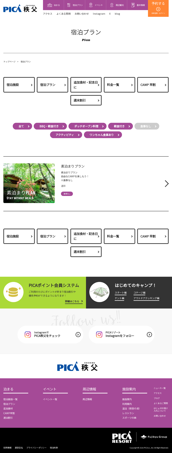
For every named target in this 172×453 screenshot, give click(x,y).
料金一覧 (113, 84)
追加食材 (8, 408)
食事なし (145, 126)
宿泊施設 (13, 84)
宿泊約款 (54, 447)
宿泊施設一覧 (10, 399)
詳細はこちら (72, 301)
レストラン (128, 413)
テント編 (119, 298)
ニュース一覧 (160, 388)
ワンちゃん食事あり (102, 135)
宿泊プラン (47, 84)
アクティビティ (65, 135)
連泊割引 (8, 417)
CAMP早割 (9, 413)
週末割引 (80, 100)
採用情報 (7, 447)
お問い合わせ (82, 13)
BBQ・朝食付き (49, 126)
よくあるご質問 (161, 403)
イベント (49, 389)
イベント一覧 (50, 399)
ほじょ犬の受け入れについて (161, 409)
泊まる (8, 389)
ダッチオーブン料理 (86, 126)
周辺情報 (89, 389)
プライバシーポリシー (36, 447)
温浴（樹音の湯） (131, 408)
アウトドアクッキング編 (146, 298)
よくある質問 (63, 13)
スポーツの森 (129, 417)
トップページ (9, 61)
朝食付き (119, 126)
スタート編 (120, 292)
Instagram (99, 13)
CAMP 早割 (148, 84)
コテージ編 (139, 292)
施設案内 (129, 389)
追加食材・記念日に (86, 84)
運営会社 (19, 447)
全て (21, 126)
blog (117, 13)
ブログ (157, 398)
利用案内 (127, 404)
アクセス (47, 13)
